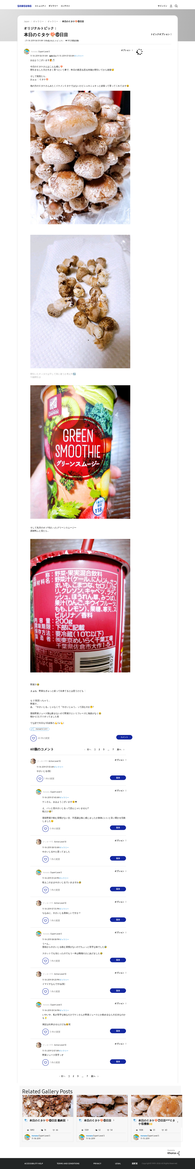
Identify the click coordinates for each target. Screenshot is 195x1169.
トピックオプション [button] (160, 34)
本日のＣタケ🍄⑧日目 (97, 1120)
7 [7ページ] (113, 749)
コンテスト (65, 6)
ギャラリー (53, 6)
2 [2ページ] (99, 749)
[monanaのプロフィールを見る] (34, 52)
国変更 (135, 1163)
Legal (118, 1163)
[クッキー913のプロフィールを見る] (42, 761)
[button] (127, 50)
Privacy (97, 1163)
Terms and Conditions (68, 1163)
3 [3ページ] (103, 749)
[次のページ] (120, 749)
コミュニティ (40, 6)
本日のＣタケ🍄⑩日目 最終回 (47, 1120)
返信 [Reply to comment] (118, 778)
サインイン (162, 6)
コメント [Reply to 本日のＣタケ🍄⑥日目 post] (124, 737)
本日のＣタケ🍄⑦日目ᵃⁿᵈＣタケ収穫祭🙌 (156, 1122)
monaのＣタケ (42, 729)
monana (35, 1136)
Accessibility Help (33, 1163)
